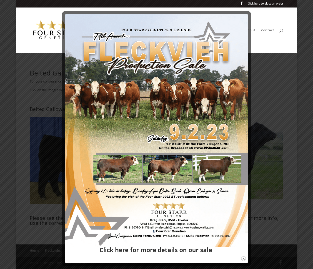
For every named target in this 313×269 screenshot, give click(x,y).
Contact (267, 30)
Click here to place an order (265, 3)
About (250, 30)
